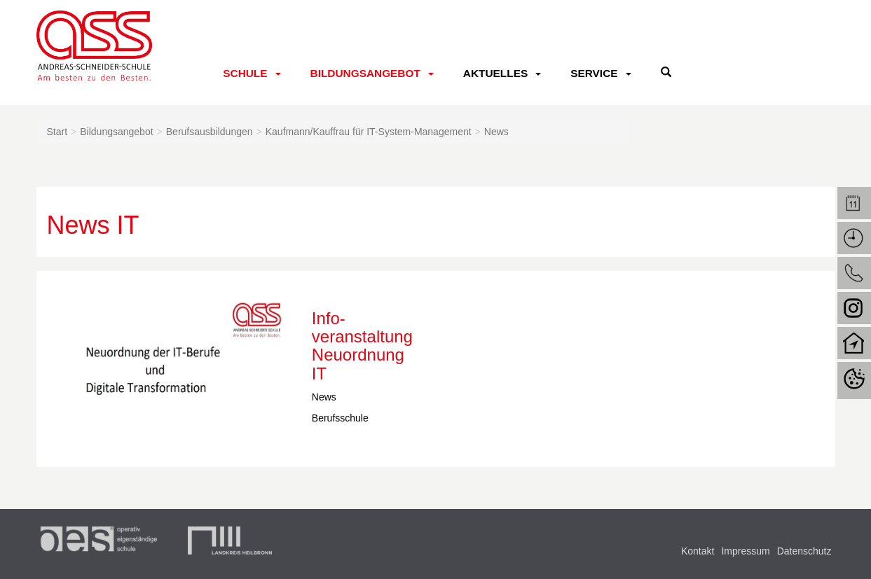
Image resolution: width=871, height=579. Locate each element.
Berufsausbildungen (209, 131)
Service (593, 73)
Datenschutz (804, 551)
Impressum (745, 551)
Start (57, 131)
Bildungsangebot (365, 73)
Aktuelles (495, 73)
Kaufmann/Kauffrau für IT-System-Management (369, 131)
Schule (245, 73)
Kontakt (697, 551)
